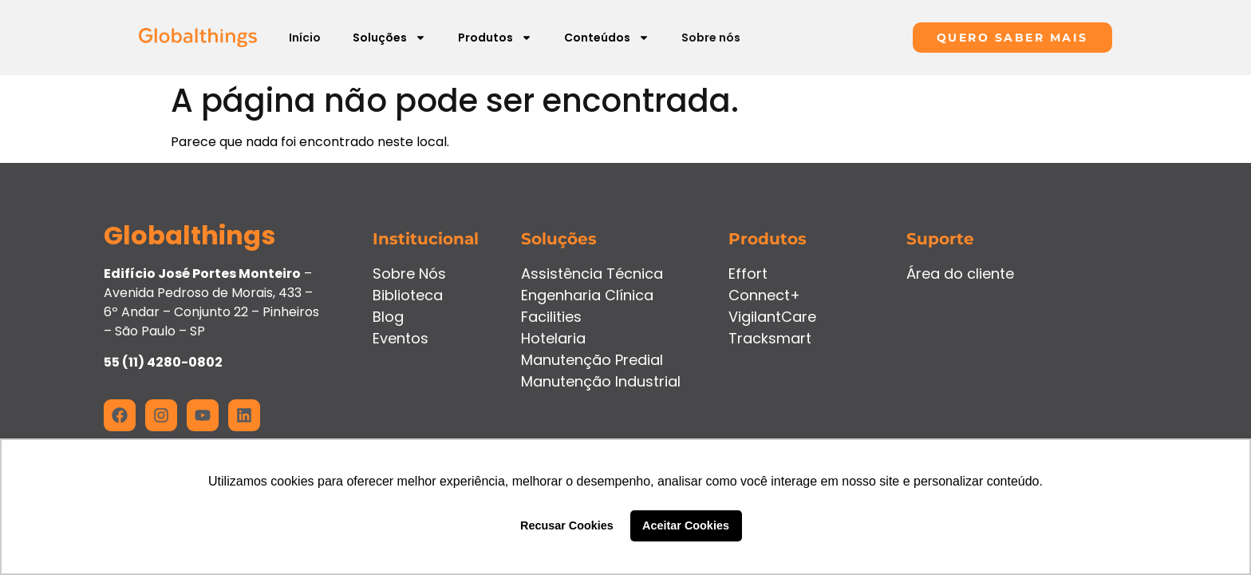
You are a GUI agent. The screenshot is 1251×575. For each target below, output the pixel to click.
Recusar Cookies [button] (567, 525)
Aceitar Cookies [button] (685, 525)
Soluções (389, 37)
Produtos (495, 37)
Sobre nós (710, 38)
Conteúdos (606, 37)
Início (305, 38)
